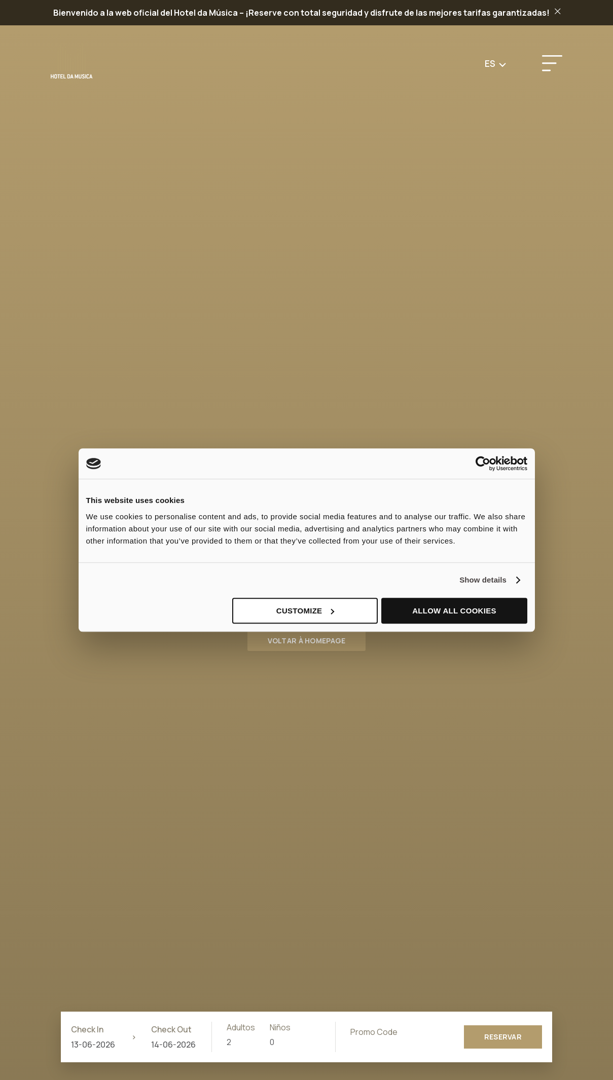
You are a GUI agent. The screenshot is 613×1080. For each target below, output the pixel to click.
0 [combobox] (272, 1042)
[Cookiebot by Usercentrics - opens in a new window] (483, 463)
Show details (483, 579)
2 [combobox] (229, 1042)
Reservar (503, 1037)
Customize (305, 610)
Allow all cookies (454, 610)
